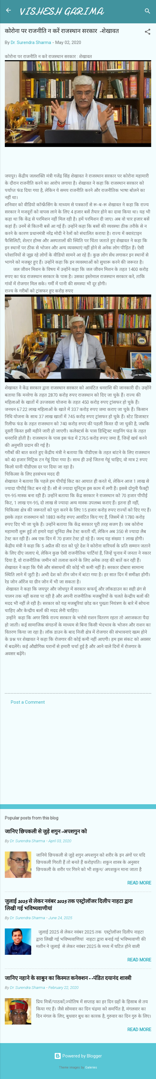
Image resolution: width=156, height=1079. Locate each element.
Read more (139, 883)
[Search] (147, 12)
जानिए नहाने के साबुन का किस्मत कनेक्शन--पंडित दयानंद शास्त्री (68, 978)
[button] (147, 32)
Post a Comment (28, 702)
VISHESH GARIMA (61, 11)
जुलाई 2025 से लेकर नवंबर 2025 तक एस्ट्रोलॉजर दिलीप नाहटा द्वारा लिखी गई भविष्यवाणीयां (69, 905)
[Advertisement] (78, 753)
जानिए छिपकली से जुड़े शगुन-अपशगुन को (46, 831)
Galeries (91, 1067)
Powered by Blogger (78, 1056)
